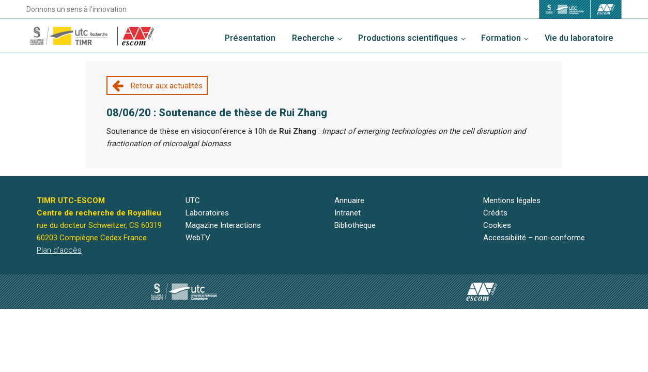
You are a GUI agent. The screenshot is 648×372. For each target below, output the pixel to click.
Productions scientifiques (408, 38)
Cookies (497, 225)
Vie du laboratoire (579, 38)
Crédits (495, 213)
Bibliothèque (355, 225)
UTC (193, 200)
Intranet (347, 213)
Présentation (250, 38)
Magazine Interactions (223, 225)
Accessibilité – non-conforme (534, 237)
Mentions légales (512, 200)
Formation (501, 38)
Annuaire (349, 200)
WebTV (198, 237)
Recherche (313, 38)
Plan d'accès (59, 250)
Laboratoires (207, 213)
